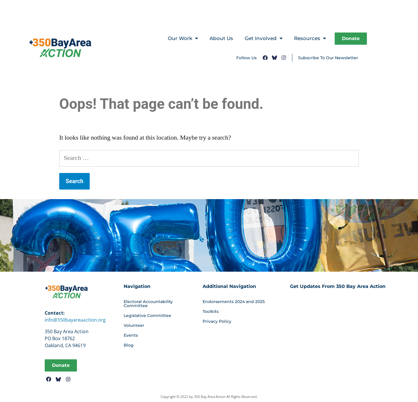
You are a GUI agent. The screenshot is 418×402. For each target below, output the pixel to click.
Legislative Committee (147, 315)
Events (131, 335)
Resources (310, 38)
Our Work (183, 38)
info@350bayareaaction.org (75, 320)
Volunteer (134, 325)
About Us (221, 38)
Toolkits (211, 311)
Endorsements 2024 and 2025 (234, 301)
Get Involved (263, 38)
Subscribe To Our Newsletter (328, 57)
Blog (129, 345)
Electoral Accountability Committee (148, 303)
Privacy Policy (217, 321)
